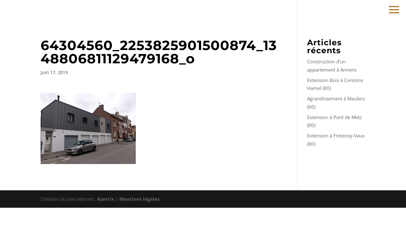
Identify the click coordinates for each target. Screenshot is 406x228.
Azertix (105, 199)
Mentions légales (139, 199)
